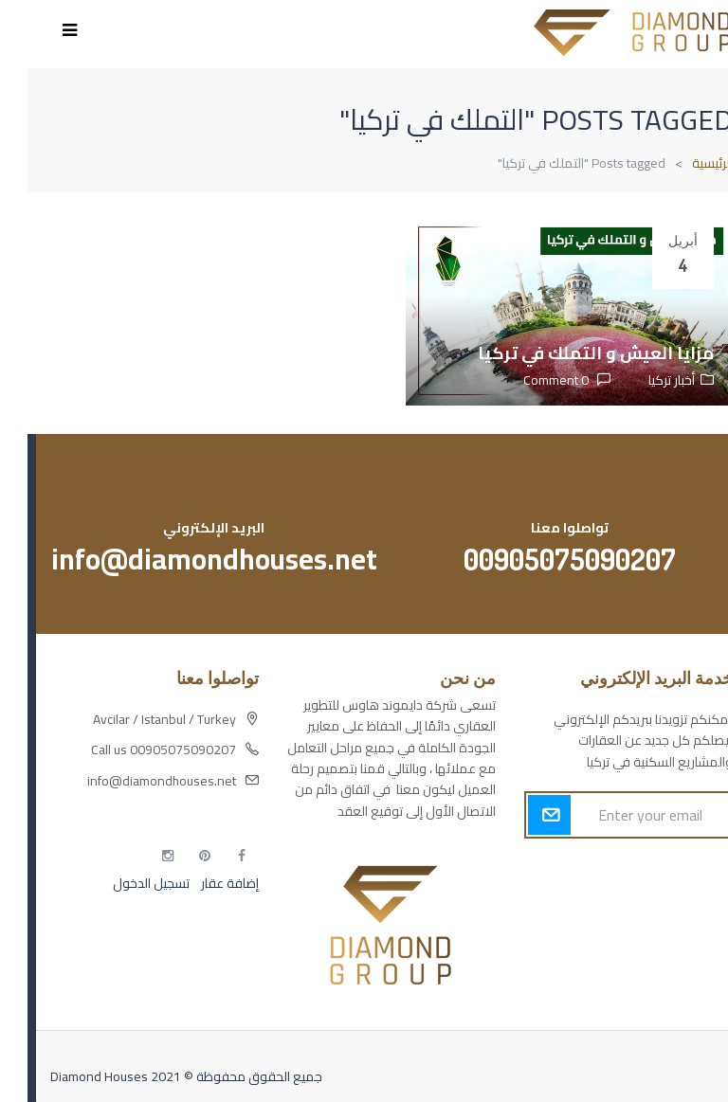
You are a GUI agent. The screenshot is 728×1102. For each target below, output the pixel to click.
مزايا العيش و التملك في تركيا (568, 353)
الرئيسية (684, 163)
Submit (521, 815)
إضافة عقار (201, 883)
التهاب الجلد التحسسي (648, 937)
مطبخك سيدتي (664, 970)
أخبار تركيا (644, 380)
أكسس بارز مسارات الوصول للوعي (614, 870)
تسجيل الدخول (123, 883)
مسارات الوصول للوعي (644, 904)
